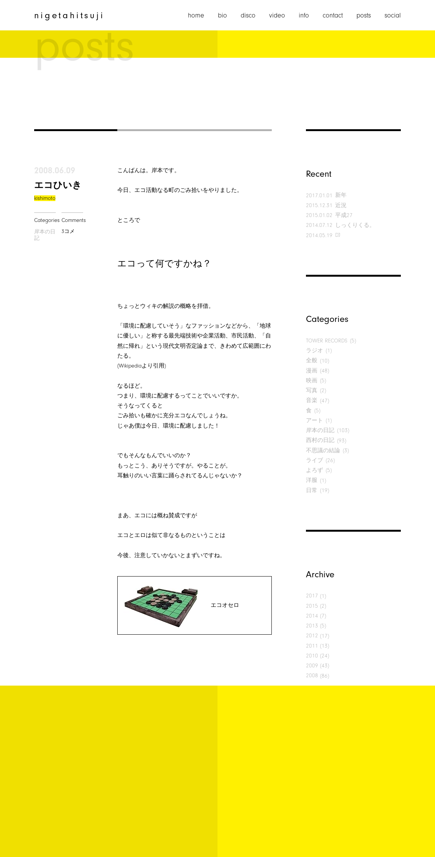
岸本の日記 (44, 235)
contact (333, 15)
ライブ (314, 460)
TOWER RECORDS (326, 340)
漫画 (311, 371)
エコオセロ (225, 605)
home (196, 15)
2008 (312, 675)
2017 (312, 595)
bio (222, 15)
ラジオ (314, 350)
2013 (312, 626)
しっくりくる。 (355, 225)
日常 (311, 490)
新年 (341, 195)
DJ (337, 235)
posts (363, 15)
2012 (312, 635)
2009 (312, 665)
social (393, 15)
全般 (311, 360)
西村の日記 (320, 440)
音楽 (311, 400)
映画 (311, 380)
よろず (314, 470)
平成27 (344, 215)
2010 (312, 656)
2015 (312, 606)
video (277, 15)
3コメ (68, 231)
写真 (311, 390)
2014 (312, 616)
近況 (341, 205)
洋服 (311, 480)
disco (248, 15)
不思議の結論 (323, 450)
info (304, 15)
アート (314, 420)
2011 (312, 646)
